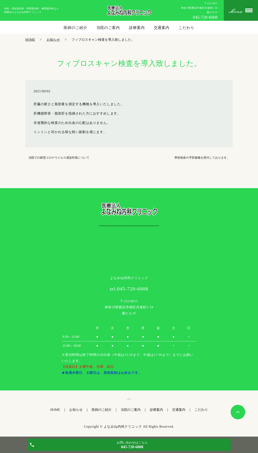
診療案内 (137, 28)
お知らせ (53, 39)
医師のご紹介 (75, 28)
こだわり (186, 28)
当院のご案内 (108, 28)
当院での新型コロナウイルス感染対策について (58, 157)
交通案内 (162, 28)
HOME (30, 39)
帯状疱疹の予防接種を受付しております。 (202, 157)
